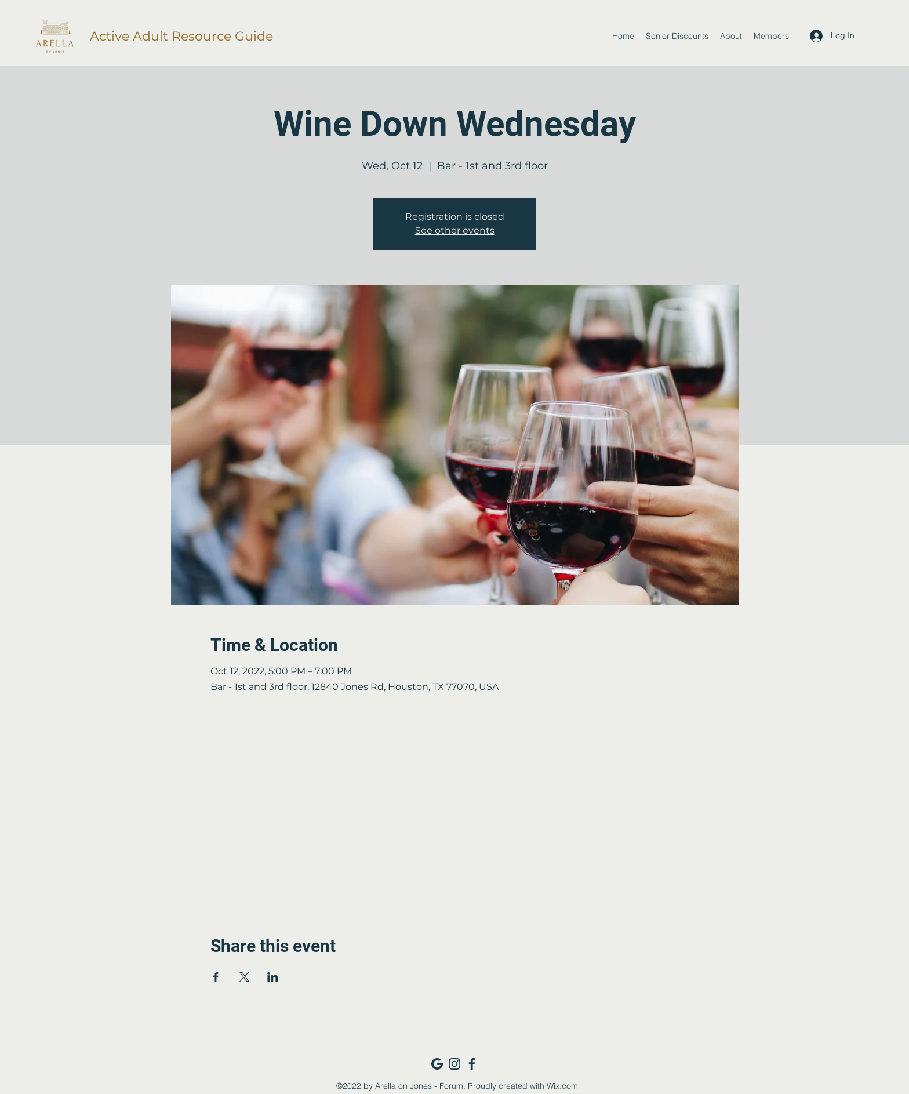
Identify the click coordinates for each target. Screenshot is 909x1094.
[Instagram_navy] (454, 1064)
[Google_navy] (437, 1064)
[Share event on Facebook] (215, 977)
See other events (455, 230)
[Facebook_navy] (472, 1064)
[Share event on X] (244, 977)
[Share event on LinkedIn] (272, 977)
